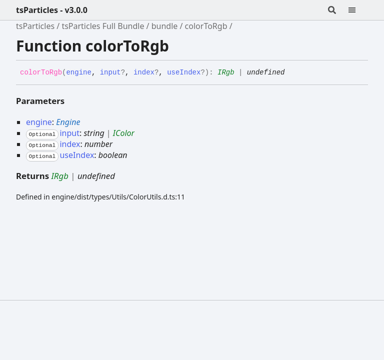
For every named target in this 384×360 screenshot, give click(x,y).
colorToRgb (206, 26)
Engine (68, 122)
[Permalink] (292, 73)
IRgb (226, 72)
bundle (165, 26)
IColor (123, 133)
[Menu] (358, 10)
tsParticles (35, 26)
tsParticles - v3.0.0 (52, 10)
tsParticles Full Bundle (103, 26)
